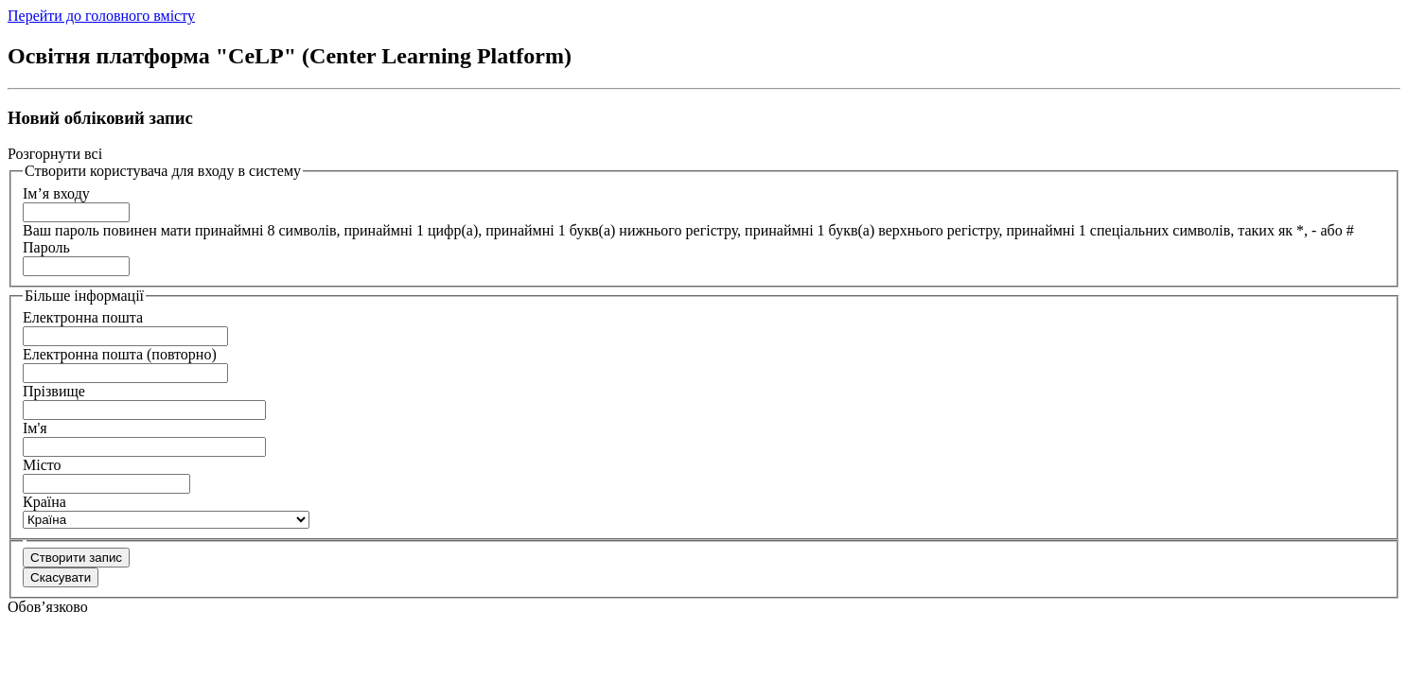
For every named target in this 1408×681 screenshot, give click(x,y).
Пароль (46, 247)
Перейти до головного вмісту (101, 16)
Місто (42, 465)
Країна (44, 502)
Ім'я (35, 428)
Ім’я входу (56, 193)
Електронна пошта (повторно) (120, 354)
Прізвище (54, 391)
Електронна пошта (83, 317)
